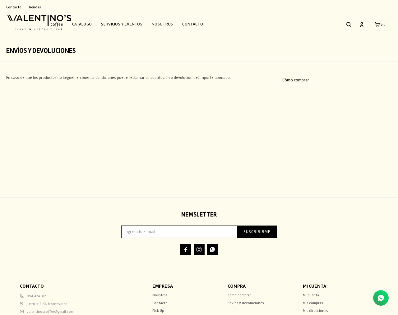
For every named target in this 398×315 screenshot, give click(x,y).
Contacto (199, 22)
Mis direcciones (315, 307)
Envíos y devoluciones (246, 300)
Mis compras (313, 300)
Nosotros (169, 22)
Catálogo (89, 22)
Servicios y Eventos (129, 22)
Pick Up (158, 307)
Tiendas (35, 7)
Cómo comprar (295, 77)
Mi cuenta (311, 292)
